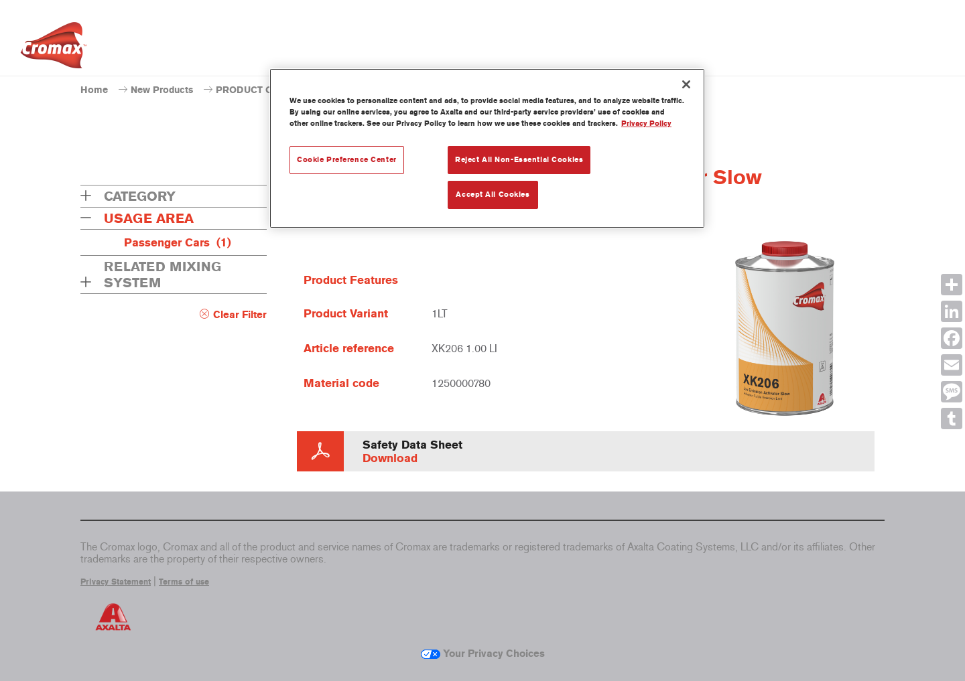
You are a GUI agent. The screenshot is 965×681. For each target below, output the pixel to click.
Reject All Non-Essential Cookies (519, 159)
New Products (162, 90)
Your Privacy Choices (483, 654)
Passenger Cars (177, 242)
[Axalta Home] (53, 49)
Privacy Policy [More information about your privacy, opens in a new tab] (646, 123)
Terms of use (184, 582)
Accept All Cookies (492, 194)
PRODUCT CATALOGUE (269, 90)
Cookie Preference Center (347, 159)
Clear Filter (240, 315)
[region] (487, 148)
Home (94, 90)
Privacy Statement (115, 582)
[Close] (686, 84)
